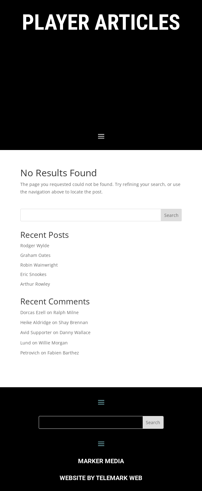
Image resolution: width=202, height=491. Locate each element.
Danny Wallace (75, 332)
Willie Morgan (53, 343)
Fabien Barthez (63, 353)
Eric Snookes (33, 274)
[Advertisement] (101, 84)
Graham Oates (35, 255)
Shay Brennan (73, 322)
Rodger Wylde (34, 245)
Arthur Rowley (35, 284)
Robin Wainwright (39, 265)
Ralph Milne (66, 312)
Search (171, 215)
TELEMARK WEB (119, 478)
